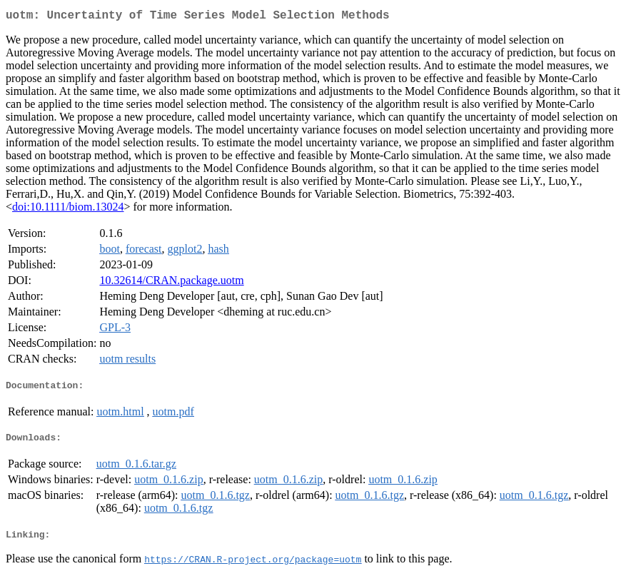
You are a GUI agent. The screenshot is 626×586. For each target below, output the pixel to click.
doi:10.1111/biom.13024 (67, 209)
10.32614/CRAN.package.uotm (171, 283)
